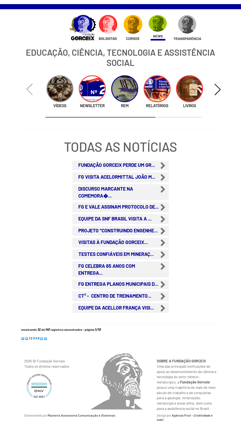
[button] (217, 89)
